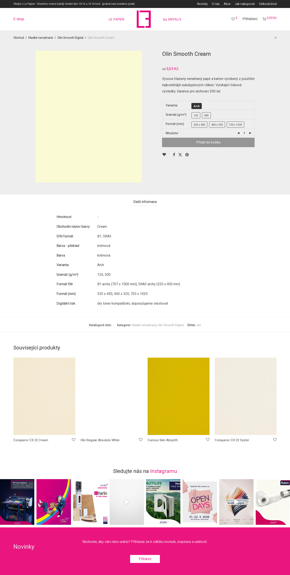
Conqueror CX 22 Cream (30, 440)
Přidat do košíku (208, 142)
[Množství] (244, 133)
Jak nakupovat (245, 3)
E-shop (18, 19)
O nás (216, 3)
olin (198, 325)
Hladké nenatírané (40, 37)
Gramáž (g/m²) (176, 114)
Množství (172, 133)
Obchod (18, 37)
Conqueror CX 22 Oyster (232, 440)
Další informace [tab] (145, 202)
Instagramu (163, 471)
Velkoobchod (268, 3)
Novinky (202, 3)
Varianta (171, 105)
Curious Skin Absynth (163, 440)
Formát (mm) (175, 124)
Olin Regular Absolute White (100, 440)
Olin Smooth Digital (70, 37)
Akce (227, 3)
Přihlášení (250, 19)
